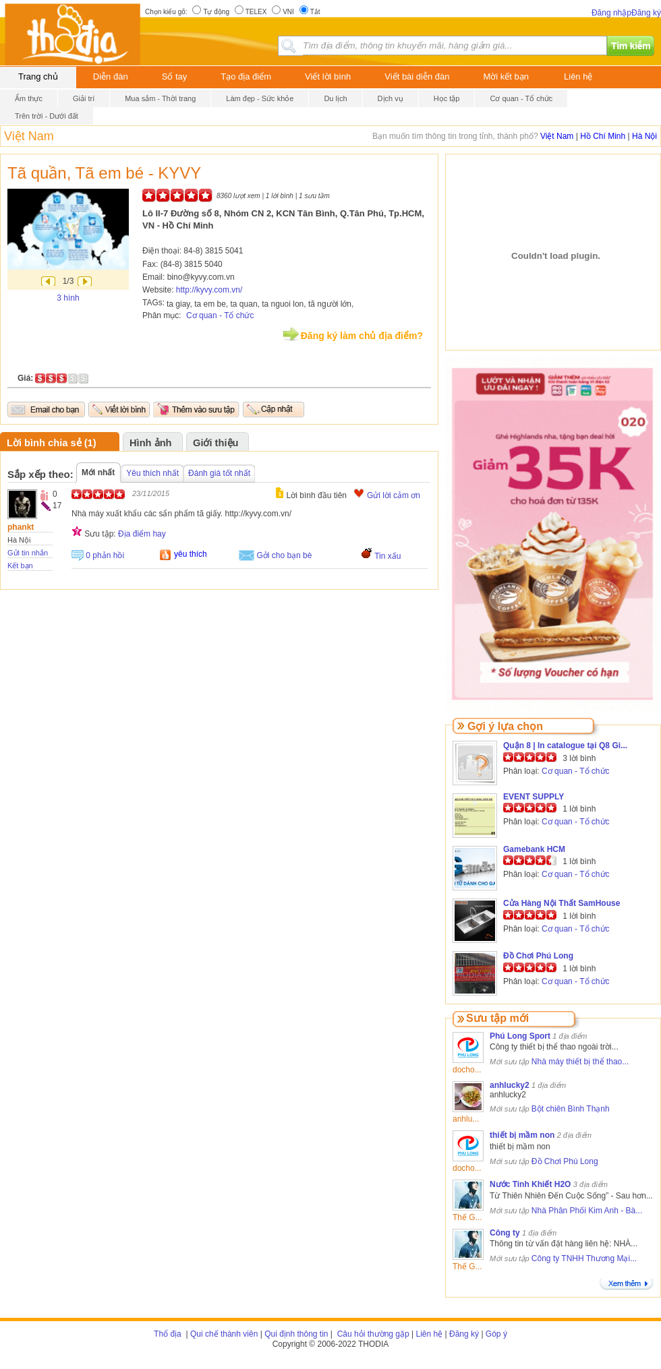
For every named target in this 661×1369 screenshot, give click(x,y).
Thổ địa (167, 1334)
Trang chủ (38, 76)
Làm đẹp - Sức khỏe (259, 98)
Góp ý (496, 1334)
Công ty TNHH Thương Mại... (584, 1258)
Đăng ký (646, 13)
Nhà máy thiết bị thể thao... (580, 1061)
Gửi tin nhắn (27, 553)
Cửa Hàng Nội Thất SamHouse (561, 903)
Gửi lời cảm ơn (393, 495)
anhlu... (466, 1119)
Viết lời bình (328, 76)
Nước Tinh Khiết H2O (530, 1184)
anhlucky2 (509, 1085)
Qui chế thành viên (224, 1334)
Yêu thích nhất (152, 473)
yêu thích (190, 554)
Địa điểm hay (142, 534)
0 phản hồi (105, 555)
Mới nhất (98, 472)
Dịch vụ (390, 98)
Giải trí (83, 98)
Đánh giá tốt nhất (219, 473)
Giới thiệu (215, 442)
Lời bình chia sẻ (44, 442)
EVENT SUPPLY (533, 796)
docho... (467, 1069)
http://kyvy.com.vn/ (209, 290)
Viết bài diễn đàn (416, 76)
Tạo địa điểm (246, 76)
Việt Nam (29, 136)
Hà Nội (644, 136)
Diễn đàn (110, 76)
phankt (20, 527)
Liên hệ (578, 76)
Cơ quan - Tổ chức (521, 98)
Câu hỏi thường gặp (372, 1334)
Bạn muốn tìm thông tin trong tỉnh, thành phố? (456, 136)
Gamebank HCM (534, 849)
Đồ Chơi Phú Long (538, 956)
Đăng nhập (611, 13)
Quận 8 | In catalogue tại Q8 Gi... (565, 745)
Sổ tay (175, 76)
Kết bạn (20, 565)
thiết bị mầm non (522, 1135)
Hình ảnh (151, 442)
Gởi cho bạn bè (284, 555)
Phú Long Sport (520, 1036)
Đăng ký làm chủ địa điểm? (362, 335)
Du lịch (335, 98)
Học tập (447, 98)
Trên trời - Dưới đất (46, 116)
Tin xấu (387, 556)
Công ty (505, 1233)
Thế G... (467, 1217)
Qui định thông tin (296, 1334)
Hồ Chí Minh (602, 136)
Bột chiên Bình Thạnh (570, 1109)
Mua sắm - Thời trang (160, 98)
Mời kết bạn (506, 76)
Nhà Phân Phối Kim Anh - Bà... (586, 1210)
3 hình (68, 298)
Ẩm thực (28, 98)
